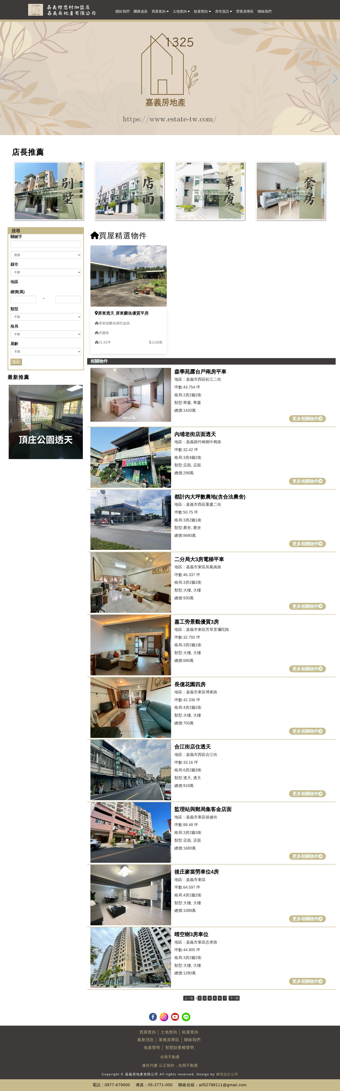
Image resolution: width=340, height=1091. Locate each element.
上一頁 (189, 998)
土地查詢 (181, 11)
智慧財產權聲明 (179, 1047)
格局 (14, 326)
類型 (14, 309)
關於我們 (122, 11)
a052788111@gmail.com (223, 1085)
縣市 (14, 264)
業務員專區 (169, 1040)
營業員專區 (244, 11)
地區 (14, 282)
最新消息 (145, 1040)
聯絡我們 (264, 11)
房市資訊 (223, 11)
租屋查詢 (202, 11)
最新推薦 (18, 377)
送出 (16, 362)
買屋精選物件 (118, 235)
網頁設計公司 (227, 1074)
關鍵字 (16, 237)
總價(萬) (17, 292)
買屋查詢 (160, 11)
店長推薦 (28, 152)
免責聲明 (152, 1047)
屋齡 (14, 344)
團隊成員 (140, 11)
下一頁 (234, 998)
